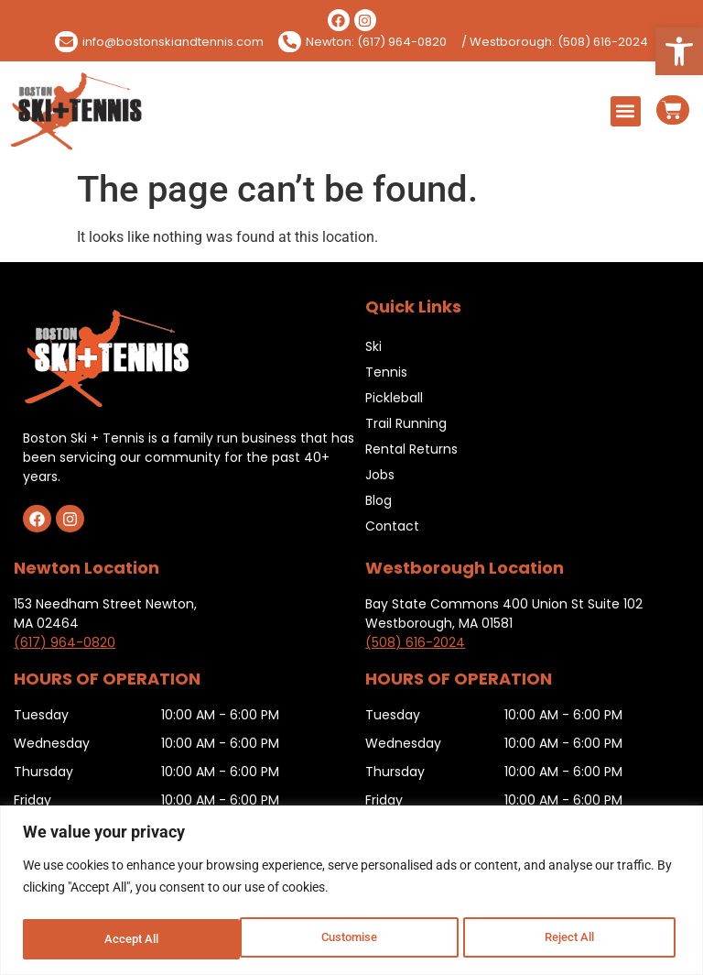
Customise (132, 939)
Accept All (573, 939)
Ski (373, 346)
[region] (351, 891)
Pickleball (394, 398)
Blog (378, 500)
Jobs (380, 475)
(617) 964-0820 (64, 642)
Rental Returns (411, 449)
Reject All (354, 939)
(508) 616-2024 (415, 642)
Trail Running (406, 423)
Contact (392, 526)
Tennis (386, 372)
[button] (679, 51)
